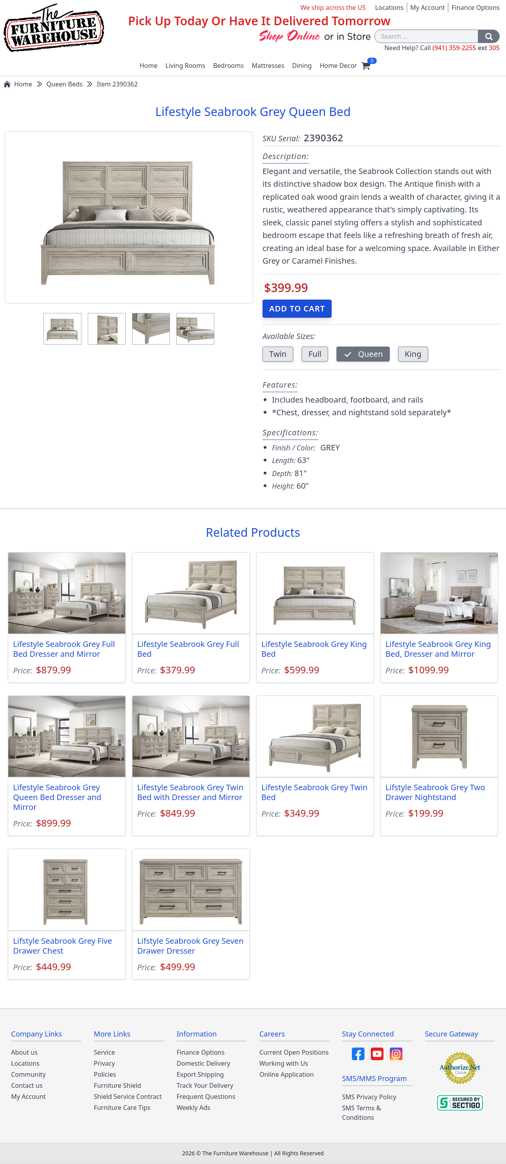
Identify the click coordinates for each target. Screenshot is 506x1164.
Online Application (286, 1074)
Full (314, 354)
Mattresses (268, 65)
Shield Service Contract (128, 1096)
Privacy (104, 1063)
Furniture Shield (117, 1085)
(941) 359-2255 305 (466, 47)
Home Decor (338, 65)
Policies (105, 1074)
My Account (427, 7)
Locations (389, 7)
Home (149, 65)
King (413, 354)
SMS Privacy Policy (369, 1097)
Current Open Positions (294, 1052)
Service (104, 1052)
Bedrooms (228, 65)
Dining (302, 65)
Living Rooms (186, 65)
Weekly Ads (193, 1107)
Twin (278, 354)
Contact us (27, 1085)
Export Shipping (200, 1074)
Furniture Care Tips (122, 1107)
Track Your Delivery (205, 1085)
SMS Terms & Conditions (361, 1113)
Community (28, 1074)
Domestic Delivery (203, 1063)
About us (24, 1052)
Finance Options (475, 7)
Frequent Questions (206, 1096)
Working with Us (283, 1063)
